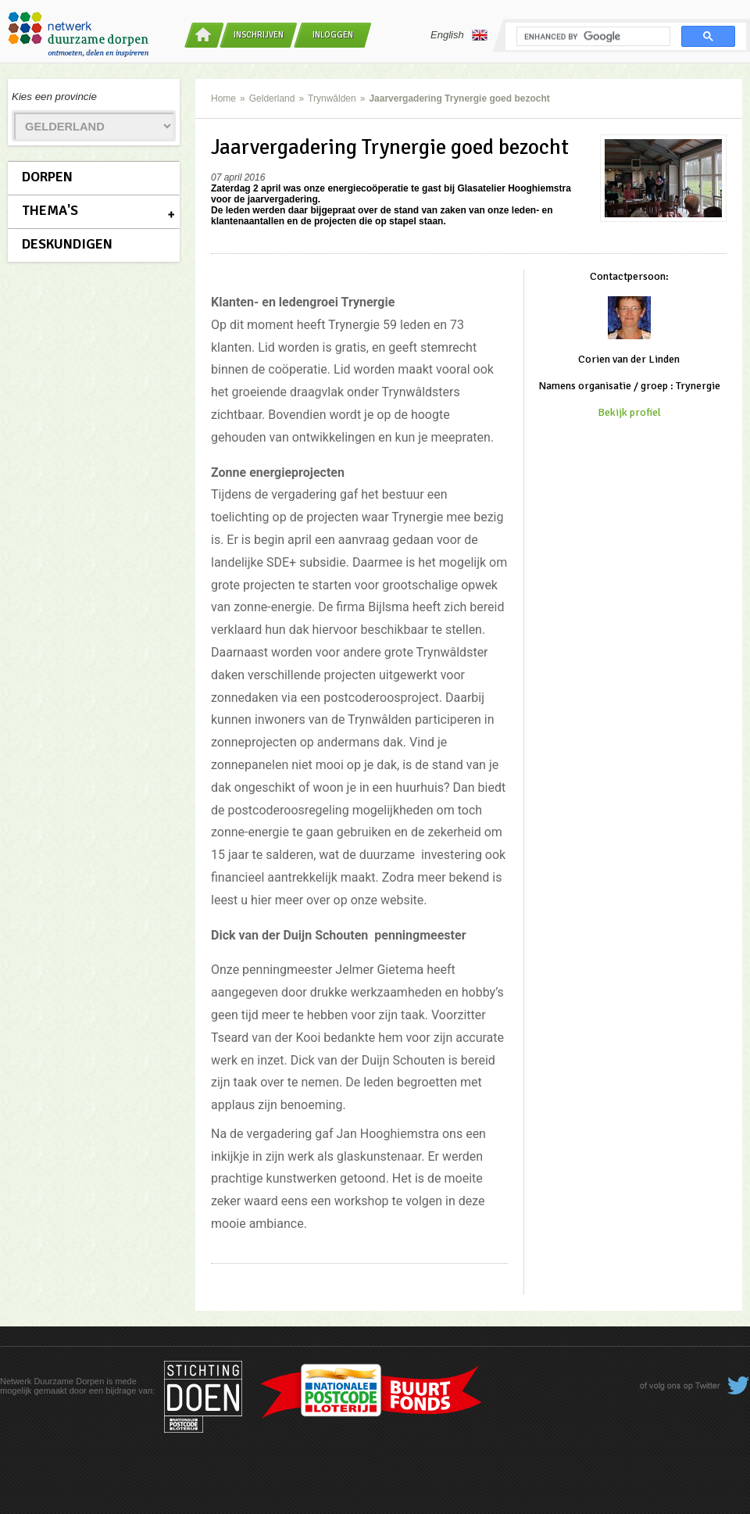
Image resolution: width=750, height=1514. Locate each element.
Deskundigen (67, 243)
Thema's (50, 210)
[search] (591, 36)
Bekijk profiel (629, 412)
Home (223, 98)
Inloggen (332, 35)
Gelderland (272, 98)
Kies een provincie (54, 96)
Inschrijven (259, 35)
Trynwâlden (332, 98)
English (459, 35)
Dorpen (47, 176)
